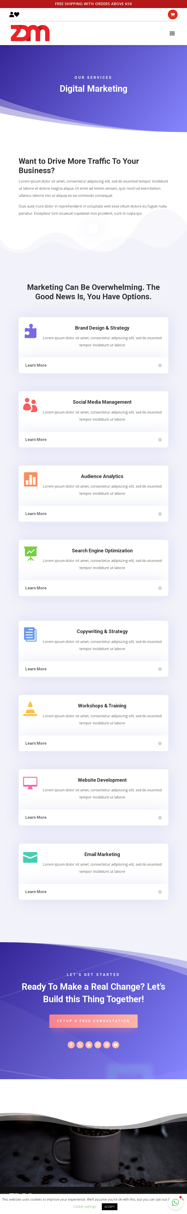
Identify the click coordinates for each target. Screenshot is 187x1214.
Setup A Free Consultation (93, 1021)
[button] (175, 1202)
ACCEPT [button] (110, 1207)
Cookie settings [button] (84, 1206)
